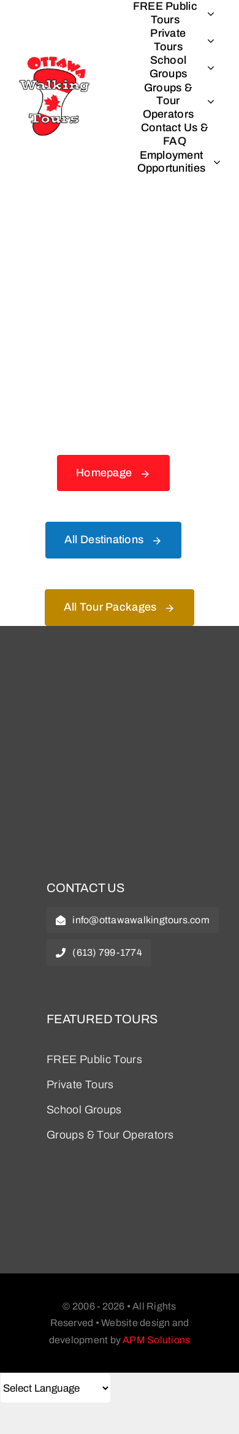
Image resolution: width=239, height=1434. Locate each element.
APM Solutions (156, 1340)
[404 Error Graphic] (119, 227)
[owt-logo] (119, 677)
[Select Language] (55, 1388)
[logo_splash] (55, 55)
